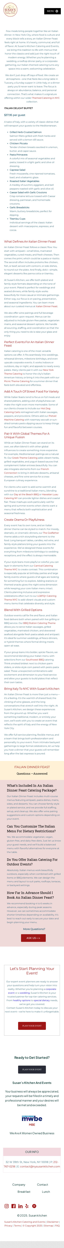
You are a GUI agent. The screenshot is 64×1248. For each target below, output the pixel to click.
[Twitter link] (27, 1206)
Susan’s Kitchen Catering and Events (25, 1222)
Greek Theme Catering (24, 458)
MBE (32, 1124)
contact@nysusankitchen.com (40, 1166)
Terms (17, 1225)
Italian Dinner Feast (47, 306)
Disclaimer (53, 1222)
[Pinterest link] (34, 1206)
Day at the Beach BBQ (26, 494)
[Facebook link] (13, 1206)
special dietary (42, 1000)
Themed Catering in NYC (46, 98)
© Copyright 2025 (33, 1225)
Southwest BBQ (35, 659)
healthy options (21, 1000)
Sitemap (48, 1225)
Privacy (8, 1225)
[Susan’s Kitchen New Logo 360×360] (10, 4)
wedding (25, 993)
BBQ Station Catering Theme (39, 623)
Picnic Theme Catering (16, 381)
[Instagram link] (7, 1206)
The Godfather (51, 533)
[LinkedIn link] (20, 1206)
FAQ (57, 1225)
